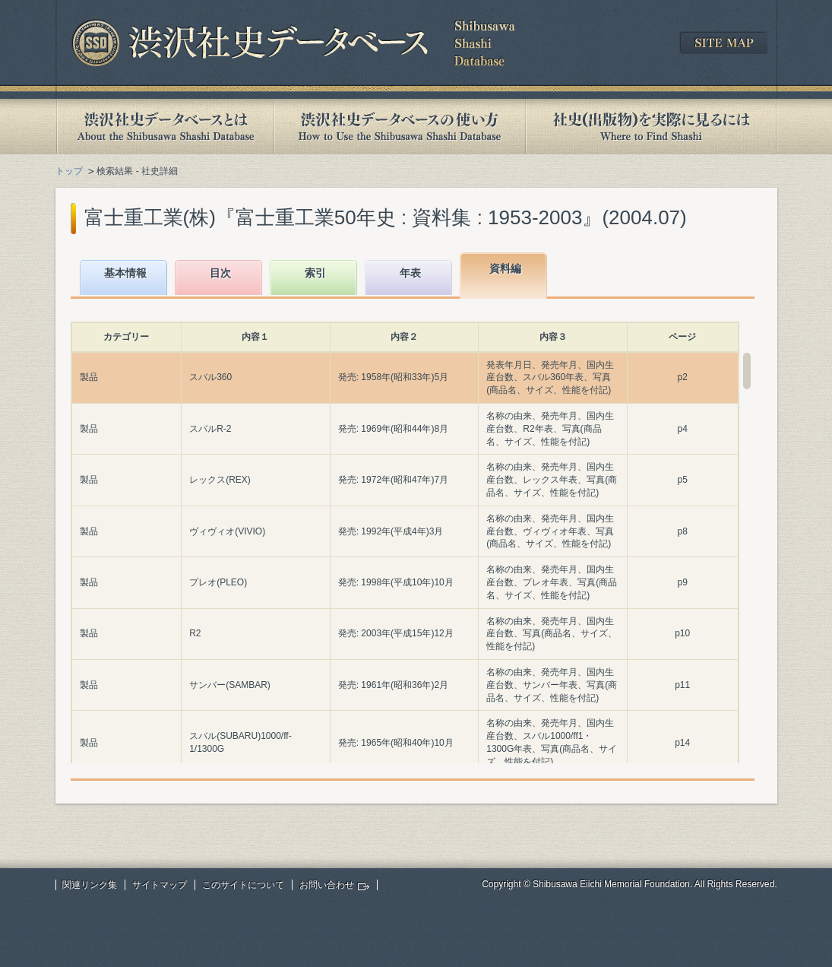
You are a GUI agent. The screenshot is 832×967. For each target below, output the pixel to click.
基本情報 (125, 273)
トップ (69, 171)
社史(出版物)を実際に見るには (651, 126)
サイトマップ (159, 885)
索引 (315, 273)
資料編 (505, 268)
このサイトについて (243, 885)
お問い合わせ (326, 885)
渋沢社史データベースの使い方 (400, 126)
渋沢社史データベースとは (164, 126)
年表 (410, 273)
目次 (220, 273)
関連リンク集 (89, 885)
